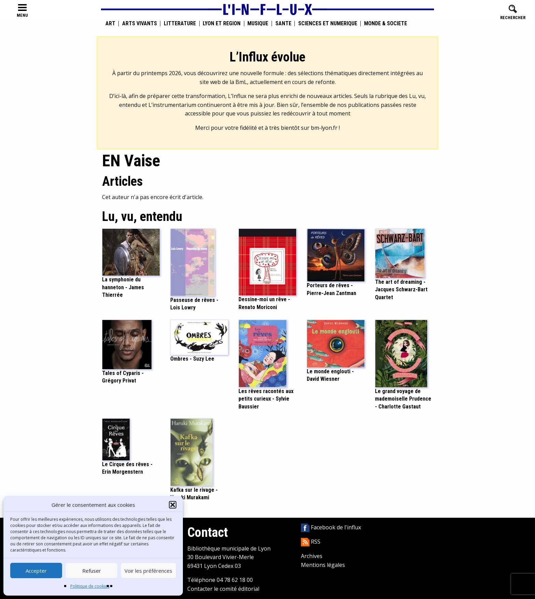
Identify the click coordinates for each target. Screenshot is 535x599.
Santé (283, 23)
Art (110, 23)
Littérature (180, 23)
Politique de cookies (90, 586)
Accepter (36, 570)
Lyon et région (222, 23)
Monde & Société (385, 23)
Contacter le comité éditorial (223, 589)
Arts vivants (139, 23)
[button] (172, 504)
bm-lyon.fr (324, 127)
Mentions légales (323, 565)
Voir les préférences (148, 570)
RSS (310, 541)
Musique (257, 23)
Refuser (91, 570)
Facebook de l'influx (331, 527)
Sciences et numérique (327, 23)
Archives (311, 556)
